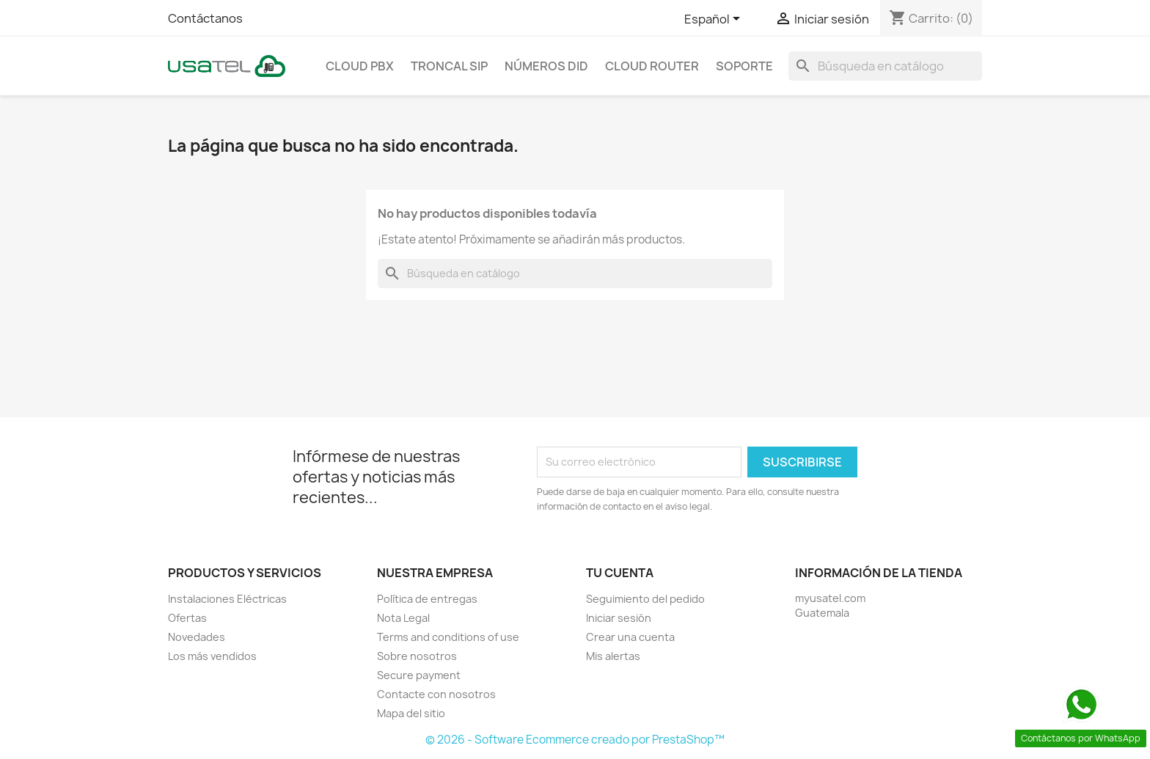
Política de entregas (427, 599)
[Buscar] (885, 66)
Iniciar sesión (618, 618)
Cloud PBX (360, 66)
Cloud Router (652, 66)
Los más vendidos (212, 656)
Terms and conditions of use (448, 637)
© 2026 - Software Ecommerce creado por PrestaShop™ (575, 739)
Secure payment (419, 675)
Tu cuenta (619, 573)
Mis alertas (613, 656)
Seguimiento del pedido (645, 599)
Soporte (744, 66)
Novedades (196, 637)
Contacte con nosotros (436, 694)
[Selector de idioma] (714, 20)
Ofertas (187, 618)
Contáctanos (205, 18)
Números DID (546, 66)
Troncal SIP (449, 66)
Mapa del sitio (411, 713)
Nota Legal (403, 618)
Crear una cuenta (630, 637)
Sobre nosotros (417, 656)
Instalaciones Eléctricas (227, 599)
